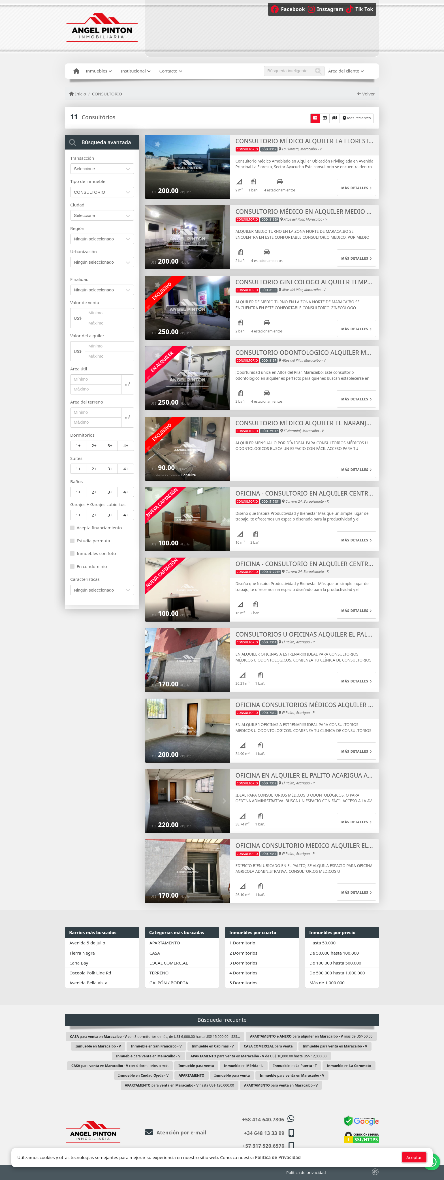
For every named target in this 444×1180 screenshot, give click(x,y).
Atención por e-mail (175, 1132)
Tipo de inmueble (87, 181)
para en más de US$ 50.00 (311, 1036)
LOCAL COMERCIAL (169, 963)
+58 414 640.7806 (263, 1119)
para (268, 1046)
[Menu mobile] (76, 71)
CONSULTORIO (107, 94)
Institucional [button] (133, 71)
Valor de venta (84, 302)
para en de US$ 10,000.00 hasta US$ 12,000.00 (258, 1056)
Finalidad (79, 279)
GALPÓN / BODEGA (169, 982)
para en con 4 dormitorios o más (119, 1065)
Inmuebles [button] (96, 71)
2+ (94, 445)
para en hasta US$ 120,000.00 (179, 1085)
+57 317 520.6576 (263, 1146)
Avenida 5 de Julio (87, 943)
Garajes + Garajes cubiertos (97, 504)
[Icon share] (291, 9)
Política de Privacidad (278, 1161)
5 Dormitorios (243, 982)
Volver (366, 94)
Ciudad (77, 205)
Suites (76, 458)
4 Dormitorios (243, 973)
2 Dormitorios (243, 953)
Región (77, 228)
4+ (125, 445)
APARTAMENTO (165, 943)
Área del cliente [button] (343, 71)
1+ (78, 445)
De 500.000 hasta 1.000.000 (337, 973)
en (98, 1046)
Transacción (82, 158)
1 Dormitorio (242, 943)
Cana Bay (78, 963)
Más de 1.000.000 (327, 982)
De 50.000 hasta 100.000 (334, 953)
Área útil (78, 369)
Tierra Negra (82, 953)
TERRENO (159, 973)
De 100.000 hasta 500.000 (335, 963)
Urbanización (83, 251)
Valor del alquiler (87, 335)
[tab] (102, 142)
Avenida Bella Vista (88, 982)
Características (85, 579)
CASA (155, 953)
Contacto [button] (168, 71)
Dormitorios (82, 435)
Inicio (77, 94)
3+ (110, 445)
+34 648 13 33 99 (264, 1133)
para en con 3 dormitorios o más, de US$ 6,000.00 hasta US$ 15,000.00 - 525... (155, 1036)
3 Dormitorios (243, 963)
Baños (76, 481)
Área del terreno (86, 402)
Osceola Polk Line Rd (90, 973)
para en (335, 1046)
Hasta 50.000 (322, 943)
